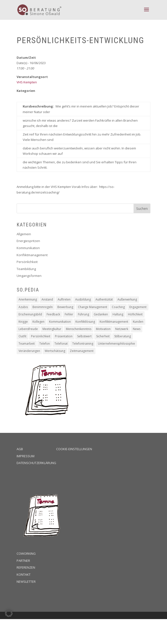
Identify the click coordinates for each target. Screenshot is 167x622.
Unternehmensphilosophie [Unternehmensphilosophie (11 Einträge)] (116, 343)
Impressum (25, 456)
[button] (9, 613)
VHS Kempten (27, 82)
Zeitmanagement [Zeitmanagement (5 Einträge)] (82, 351)
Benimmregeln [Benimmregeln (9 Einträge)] (42, 307)
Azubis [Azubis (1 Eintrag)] (23, 307)
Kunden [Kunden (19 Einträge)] (138, 322)
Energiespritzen (28, 241)
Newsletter (26, 581)
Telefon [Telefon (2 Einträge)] (44, 343)
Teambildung (26, 269)
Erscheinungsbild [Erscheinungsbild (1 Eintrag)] (30, 314)
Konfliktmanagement (32, 255)
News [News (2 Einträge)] (136, 329)
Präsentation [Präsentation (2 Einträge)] (64, 336)
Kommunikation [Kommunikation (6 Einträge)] (60, 322)
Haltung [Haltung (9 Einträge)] (118, 314)
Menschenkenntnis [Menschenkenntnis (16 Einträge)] (78, 329)
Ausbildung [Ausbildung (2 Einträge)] (83, 299)
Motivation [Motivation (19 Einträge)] (103, 329)
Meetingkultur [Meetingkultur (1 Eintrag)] (51, 329)
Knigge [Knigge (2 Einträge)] (23, 322)
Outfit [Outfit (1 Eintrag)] (22, 336)
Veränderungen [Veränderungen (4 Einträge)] (29, 351)
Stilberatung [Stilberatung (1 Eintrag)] (122, 336)
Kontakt (24, 574)
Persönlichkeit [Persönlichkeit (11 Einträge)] (40, 336)
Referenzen (26, 567)
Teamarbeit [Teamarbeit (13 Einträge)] (27, 343)
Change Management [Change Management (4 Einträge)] (92, 307)
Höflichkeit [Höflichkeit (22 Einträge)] (135, 314)
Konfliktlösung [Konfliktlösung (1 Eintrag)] (85, 322)
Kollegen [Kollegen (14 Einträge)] (38, 322)
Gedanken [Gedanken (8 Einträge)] (101, 314)
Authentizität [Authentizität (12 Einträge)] (104, 299)
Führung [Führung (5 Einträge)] (83, 314)
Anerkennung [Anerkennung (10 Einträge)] (28, 299)
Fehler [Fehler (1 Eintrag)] (69, 314)
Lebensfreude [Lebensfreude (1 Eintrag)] (28, 329)
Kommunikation (28, 248)
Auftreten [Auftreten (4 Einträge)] (64, 299)
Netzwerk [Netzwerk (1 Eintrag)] (121, 329)
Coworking (26, 553)
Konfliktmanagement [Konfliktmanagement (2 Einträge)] (114, 322)
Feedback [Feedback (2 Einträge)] (53, 314)
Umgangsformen (29, 275)
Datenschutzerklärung (36, 463)
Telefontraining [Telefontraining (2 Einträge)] (82, 343)
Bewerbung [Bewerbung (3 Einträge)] (65, 307)
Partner (23, 560)
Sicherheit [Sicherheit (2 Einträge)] (103, 336)
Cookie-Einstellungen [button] (74, 449)
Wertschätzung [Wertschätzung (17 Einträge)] (55, 351)
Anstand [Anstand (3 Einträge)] (47, 299)
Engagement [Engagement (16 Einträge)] (137, 307)
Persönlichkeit (27, 262)
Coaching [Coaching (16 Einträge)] (118, 307)
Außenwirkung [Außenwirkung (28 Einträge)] (127, 299)
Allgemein (24, 234)
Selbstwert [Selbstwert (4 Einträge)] (84, 336)
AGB (20, 449)
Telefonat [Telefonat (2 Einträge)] (61, 343)
